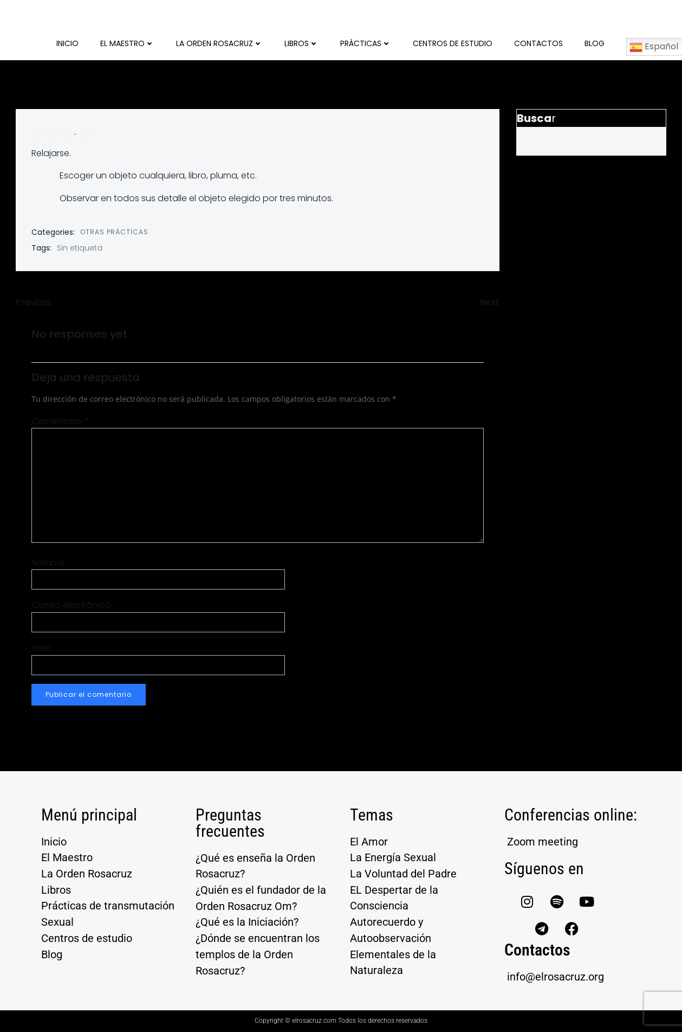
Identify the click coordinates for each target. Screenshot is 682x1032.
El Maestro (127, 43)
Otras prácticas (115, 231)
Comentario (60, 421)
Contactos (538, 43)
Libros (301, 43)
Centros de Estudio (452, 43)
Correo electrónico (72, 605)
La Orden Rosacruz (219, 43)
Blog (594, 43)
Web (41, 648)
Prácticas (365, 43)
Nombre (49, 562)
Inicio (67, 43)
